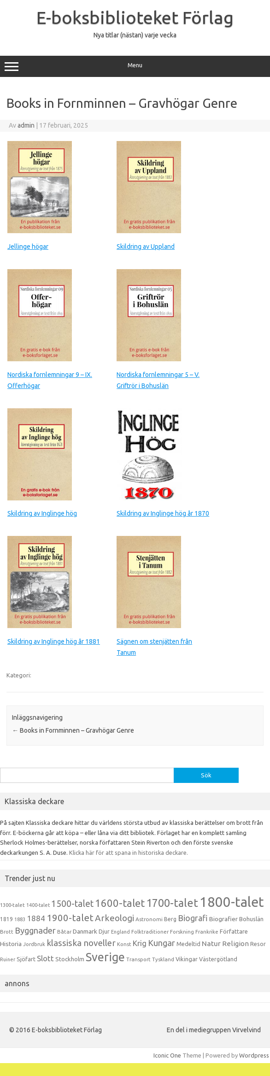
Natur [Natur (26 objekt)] (211, 943)
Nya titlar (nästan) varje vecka (135, 35)
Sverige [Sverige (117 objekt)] (105, 957)
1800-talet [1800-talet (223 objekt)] (232, 902)
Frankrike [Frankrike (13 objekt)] (206, 932)
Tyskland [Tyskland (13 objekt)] (163, 959)
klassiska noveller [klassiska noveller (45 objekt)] (81, 943)
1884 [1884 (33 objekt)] (36, 918)
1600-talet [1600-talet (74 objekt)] (120, 903)
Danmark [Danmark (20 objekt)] (85, 931)
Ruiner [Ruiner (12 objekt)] (7, 959)
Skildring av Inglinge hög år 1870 (163, 513)
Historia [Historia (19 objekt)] (11, 943)
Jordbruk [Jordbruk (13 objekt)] (34, 944)
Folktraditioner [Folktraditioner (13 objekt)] (150, 932)
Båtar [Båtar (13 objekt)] (64, 932)
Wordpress (254, 1055)
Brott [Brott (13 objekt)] (6, 932)
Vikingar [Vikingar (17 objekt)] (187, 959)
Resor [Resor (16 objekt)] (258, 944)
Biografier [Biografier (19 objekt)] (223, 919)
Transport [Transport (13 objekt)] (138, 959)
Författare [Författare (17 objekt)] (234, 931)
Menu (135, 66)
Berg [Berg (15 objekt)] (170, 919)
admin (26, 125)
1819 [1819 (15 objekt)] (6, 919)
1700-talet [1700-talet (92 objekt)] (172, 903)
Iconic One (167, 1055)
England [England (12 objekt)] (120, 932)
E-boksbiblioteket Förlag (135, 17)
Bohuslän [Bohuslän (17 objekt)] (251, 919)
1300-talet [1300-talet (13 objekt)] (12, 905)
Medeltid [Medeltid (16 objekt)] (188, 944)
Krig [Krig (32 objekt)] (140, 943)
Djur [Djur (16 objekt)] (104, 931)
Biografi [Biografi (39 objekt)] (193, 918)
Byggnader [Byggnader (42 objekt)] (35, 930)
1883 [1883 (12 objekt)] (19, 919)
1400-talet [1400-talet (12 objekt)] (38, 905)
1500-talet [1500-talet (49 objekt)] (72, 904)
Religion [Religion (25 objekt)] (235, 943)
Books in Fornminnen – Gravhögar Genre (73, 730)
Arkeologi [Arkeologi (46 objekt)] (114, 918)
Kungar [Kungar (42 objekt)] (161, 942)
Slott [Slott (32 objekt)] (45, 958)
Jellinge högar (27, 246)
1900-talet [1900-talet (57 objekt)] (70, 917)
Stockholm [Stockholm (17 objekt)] (69, 959)
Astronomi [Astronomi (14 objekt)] (149, 919)
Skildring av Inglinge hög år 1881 (53, 641)
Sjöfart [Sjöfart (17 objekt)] (26, 959)
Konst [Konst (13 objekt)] (124, 944)
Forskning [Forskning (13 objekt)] (182, 932)
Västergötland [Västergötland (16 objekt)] (218, 959)
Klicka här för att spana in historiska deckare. (128, 852)
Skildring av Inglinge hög (42, 513)
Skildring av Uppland (146, 246)
